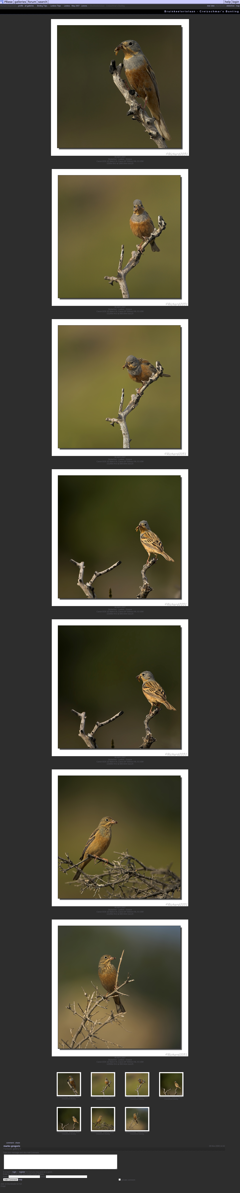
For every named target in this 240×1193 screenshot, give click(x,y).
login (14, 1175)
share (17, 1143)
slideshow (230, 6)
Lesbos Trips (55, 6)
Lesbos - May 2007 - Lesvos (75, 6)
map (238, 6)
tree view (211, 6)
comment (10, 1143)
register (22, 1175)
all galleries (29, 6)
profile (20, 6)
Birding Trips (42, 6)
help (20, 1182)
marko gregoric (12, 1146)
